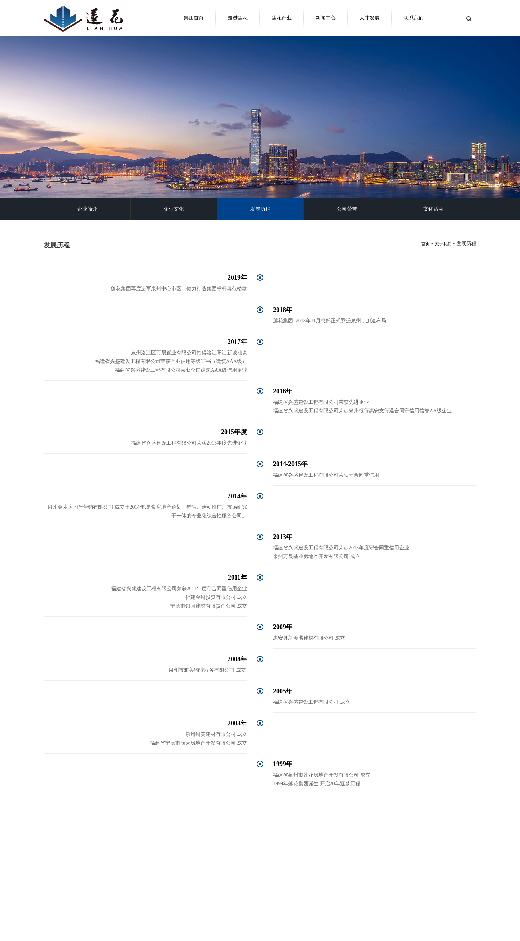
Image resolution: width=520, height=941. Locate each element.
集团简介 (56, 916)
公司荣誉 (347, 209)
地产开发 (115, 916)
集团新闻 (175, 916)
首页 (425, 243)
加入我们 (235, 916)
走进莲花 (238, 18)
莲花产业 (282, 18)
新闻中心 (326, 18)
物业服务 (115, 935)
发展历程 (260, 209)
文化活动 (433, 209)
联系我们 (414, 18)
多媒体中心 (178, 922)
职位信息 (235, 922)
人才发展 (370, 18)
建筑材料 (115, 929)
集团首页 (194, 18)
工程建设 (115, 922)
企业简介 (87, 209)
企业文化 (174, 209)
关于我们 (443, 243)
